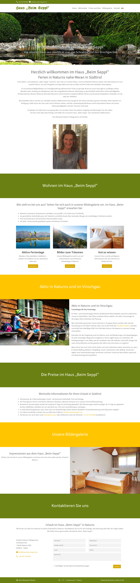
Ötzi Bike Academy (123, 326)
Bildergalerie (107, 8)
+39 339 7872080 (22, 2)
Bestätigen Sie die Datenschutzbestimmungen (72, 566)
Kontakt (117, 8)
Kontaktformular (50, 415)
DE (59, 580)
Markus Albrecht (116, 580)
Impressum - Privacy (74, 580)
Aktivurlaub (82, 8)
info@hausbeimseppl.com (38, 2)
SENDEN (117, 566)
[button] (10, 38)
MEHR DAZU (33, 266)
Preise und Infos (95, 8)
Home (74, 8)
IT (63, 580)
